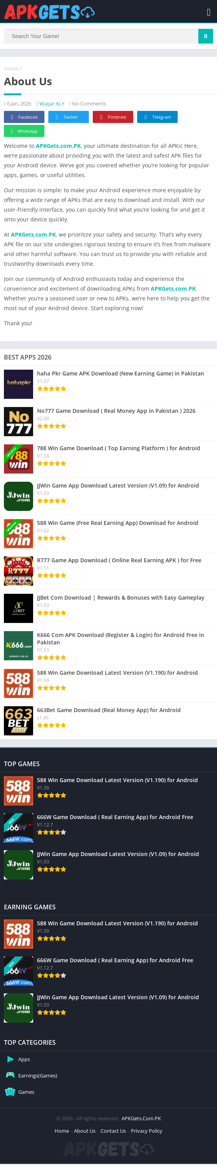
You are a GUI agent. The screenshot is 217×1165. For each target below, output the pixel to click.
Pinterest (111, 118)
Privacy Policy (146, 1131)
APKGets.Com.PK (141, 1119)
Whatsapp (23, 132)
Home (11, 69)
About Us (84, 1131)
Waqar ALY (51, 104)
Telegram (156, 118)
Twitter (65, 118)
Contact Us (113, 1131)
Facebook (23, 118)
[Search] (108, 36)
